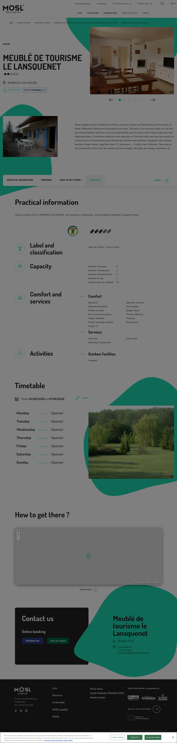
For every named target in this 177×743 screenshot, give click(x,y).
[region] (88, 737)
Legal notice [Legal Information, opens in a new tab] (68, 740)
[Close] (173, 737)
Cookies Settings (117, 737)
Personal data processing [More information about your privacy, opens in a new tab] (53, 740)
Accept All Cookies (153, 737)
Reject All (134, 737)
